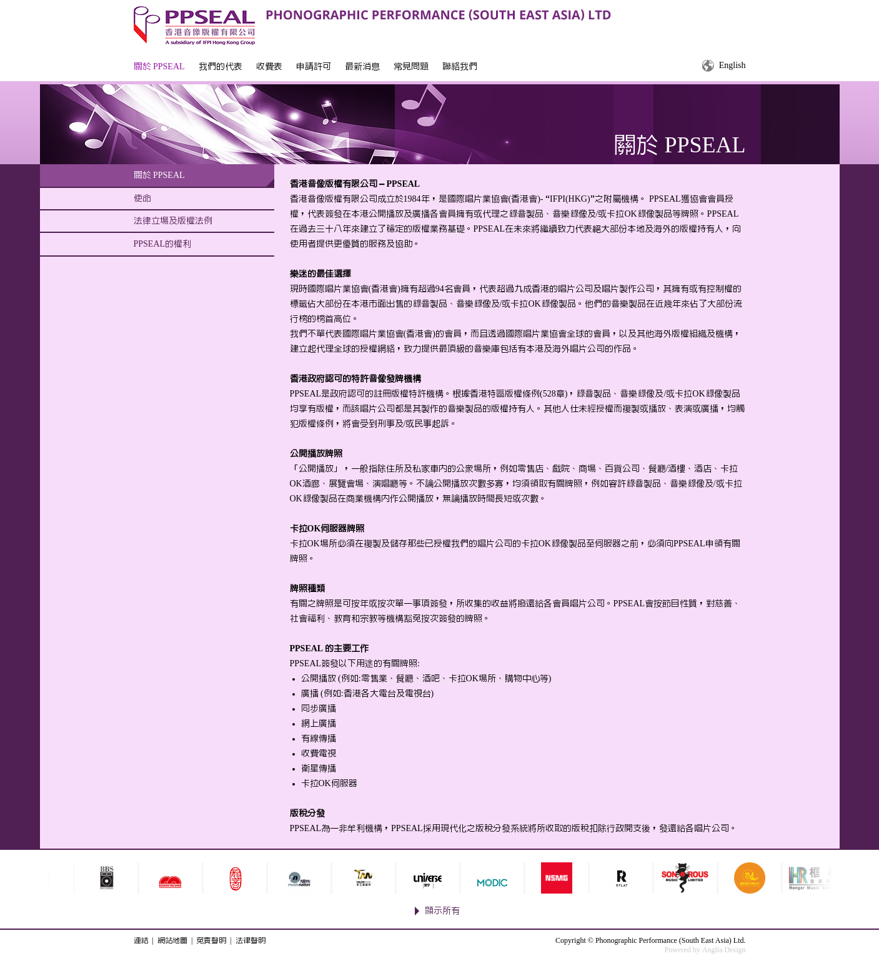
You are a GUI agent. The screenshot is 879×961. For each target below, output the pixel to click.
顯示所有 (442, 911)
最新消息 (362, 66)
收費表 (269, 66)
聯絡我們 (459, 66)
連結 (141, 940)
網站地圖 (172, 940)
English (732, 65)
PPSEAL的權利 (163, 244)
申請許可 (313, 66)
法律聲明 (251, 940)
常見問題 (411, 66)
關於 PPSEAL (159, 66)
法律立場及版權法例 (173, 221)
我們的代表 (220, 66)
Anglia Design (724, 950)
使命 (142, 198)
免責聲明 (211, 940)
